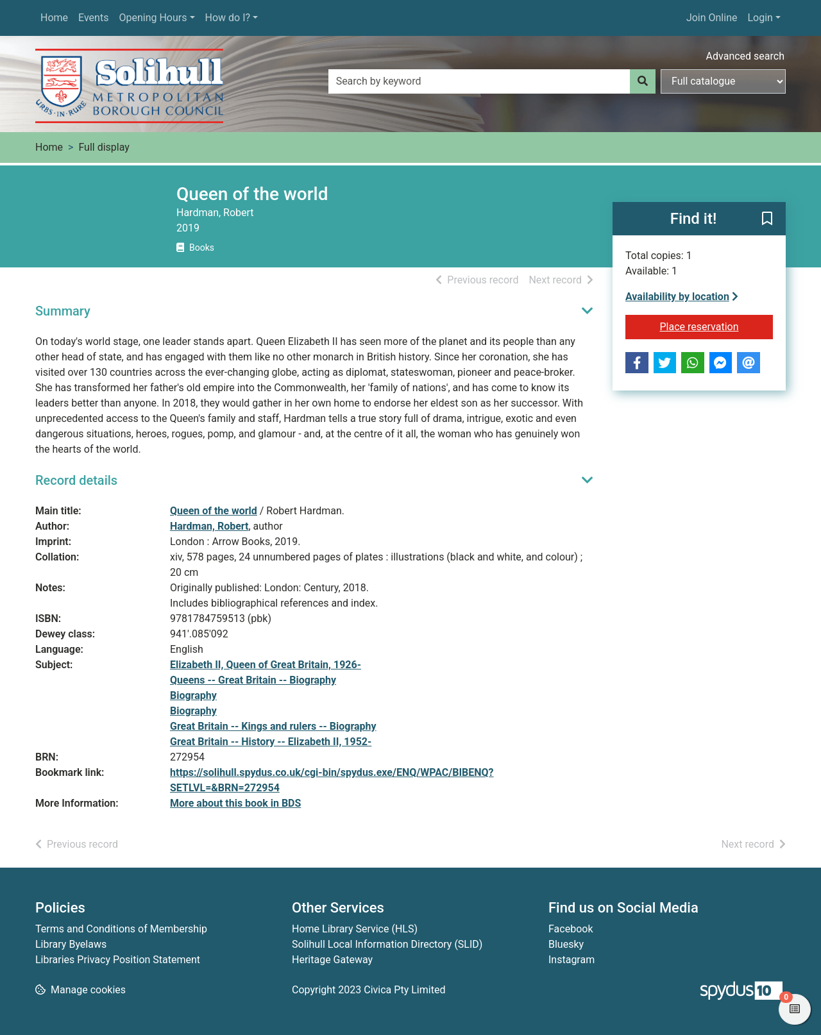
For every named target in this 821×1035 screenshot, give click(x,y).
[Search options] (723, 81)
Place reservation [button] (717, 326)
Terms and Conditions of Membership (121, 929)
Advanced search (745, 56)
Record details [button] (76, 480)
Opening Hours (153, 18)
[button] (767, 219)
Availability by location (681, 296)
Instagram (571, 960)
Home (54, 18)
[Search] (643, 81)
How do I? (228, 18)
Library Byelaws (70, 944)
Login (759, 18)
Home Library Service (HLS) (355, 929)
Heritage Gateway (332, 960)
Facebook (570, 929)
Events (93, 18)
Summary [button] (62, 311)
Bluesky (566, 944)
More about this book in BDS (235, 803)
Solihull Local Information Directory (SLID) (387, 944)
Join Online (712, 18)
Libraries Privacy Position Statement (117, 960)
